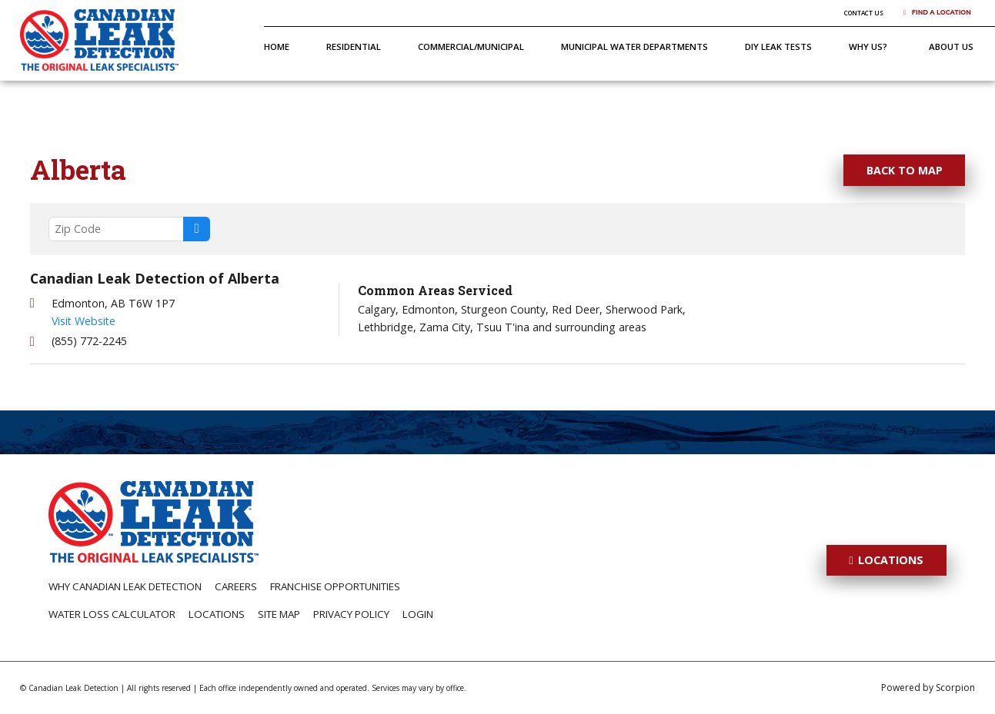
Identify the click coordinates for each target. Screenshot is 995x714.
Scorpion (955, 687)
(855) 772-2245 (89, 341)
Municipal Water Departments (634, 46)
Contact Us (863, 12)
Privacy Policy (351, 614)
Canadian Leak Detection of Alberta (154, 278)
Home (276, 46)
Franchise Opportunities (335, 586)
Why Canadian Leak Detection (125, 586)
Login (417, 614)
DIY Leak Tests (778, 46)
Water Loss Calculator (111, 614)
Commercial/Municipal (471, 46)
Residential (353, 46)
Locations (217, 614)
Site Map (279, 614)
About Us (951, 46)
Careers (236, 586)
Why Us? (868, 46)
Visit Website (83, 321)
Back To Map (904, 170)
